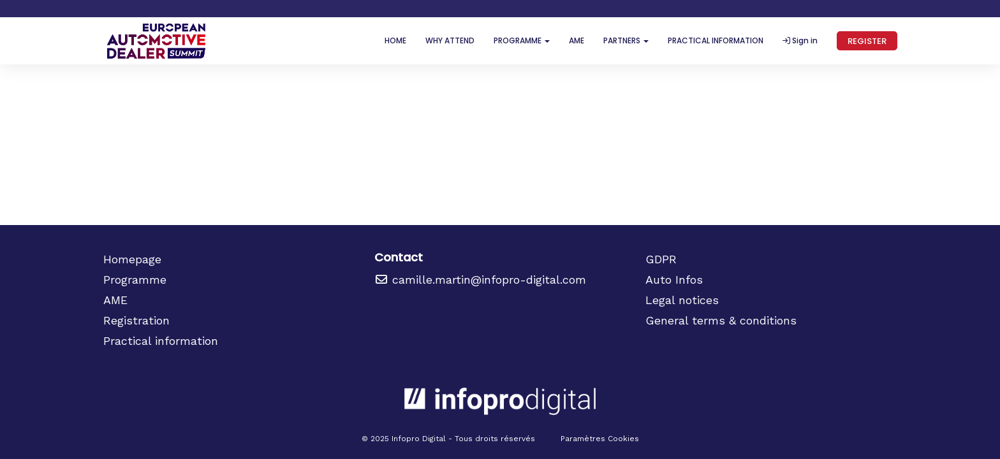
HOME (395, 40)
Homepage (132, 259)
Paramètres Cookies (600, 438)
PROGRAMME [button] (522, 40)
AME (576, 40)
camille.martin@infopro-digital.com (480, 279)
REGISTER (867, 41)
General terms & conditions (721, 320)
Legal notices (682, 300)
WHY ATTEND (449, 40)
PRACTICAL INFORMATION (715, 40)
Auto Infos (674, 279)
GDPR (661, 259)
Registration (136, 320)
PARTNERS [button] (626, 40)
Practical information (160, 340)
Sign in (800, 40)
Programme (134, 279)
